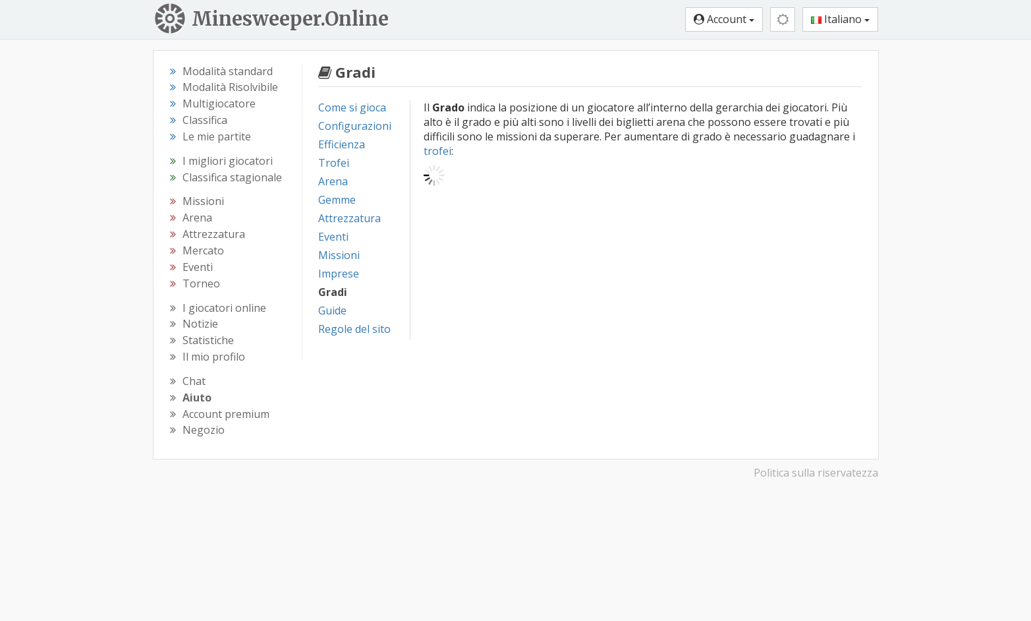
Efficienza (341, 144)
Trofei (333, 163)
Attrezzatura (349, 218)
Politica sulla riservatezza (816, 472)
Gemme (337, 199)
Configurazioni (354, 126)
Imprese (338, 273)
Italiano (840, 19)
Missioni (339, 255)
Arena (333, 181)
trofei (437, 151)
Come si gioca (352, 107)
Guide (332, 310)
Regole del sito (354, 329)
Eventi (333, 236)
